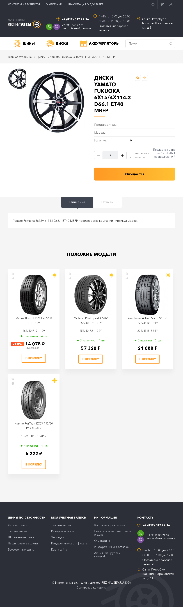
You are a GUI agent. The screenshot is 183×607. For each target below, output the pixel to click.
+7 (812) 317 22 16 (75, 19)
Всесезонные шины (21, 549)
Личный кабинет (62, 525)
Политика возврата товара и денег (112, 532)
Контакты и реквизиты (24, 4)
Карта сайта (59, 549)
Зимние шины (17, 531)
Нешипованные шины (23, 543)
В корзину (34, 358)
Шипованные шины (21, 537)
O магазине (54, 4)
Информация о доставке (85, 4)
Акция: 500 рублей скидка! (107, 554)
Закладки (57, 537)
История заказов (62, 531)
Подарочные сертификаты (69, 543)
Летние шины (17, 525)
